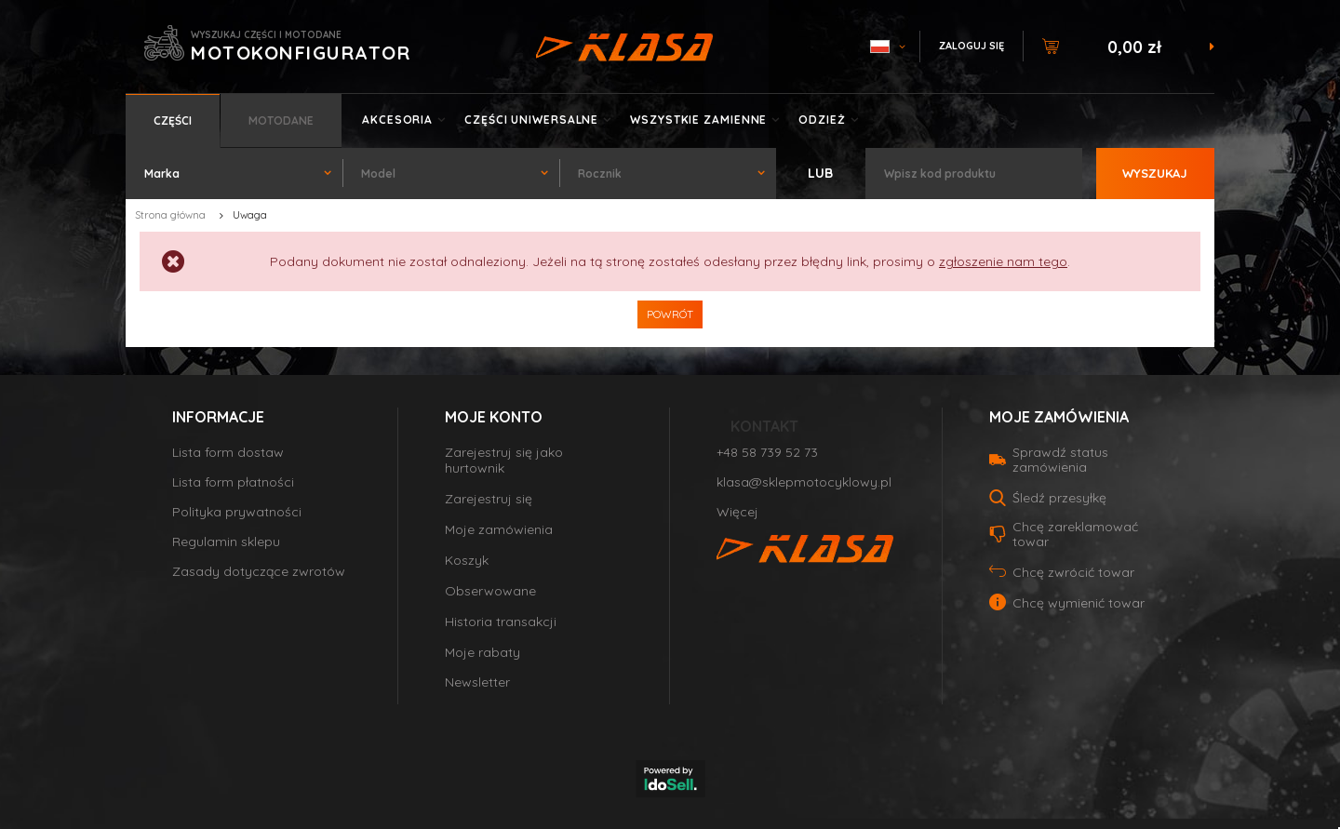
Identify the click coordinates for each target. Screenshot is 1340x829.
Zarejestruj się (488, 499)
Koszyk (467, 560)
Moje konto (494, 417)
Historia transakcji (500, 622)
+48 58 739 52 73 (767, 453)
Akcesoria (397, 120)
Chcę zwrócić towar (1073, 572)
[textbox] (973, 173)
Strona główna (170, 214)
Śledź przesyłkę (1059, 497)
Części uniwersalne (531, 120)
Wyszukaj (1154, 173)
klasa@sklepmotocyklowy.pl (804, 482)
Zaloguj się (971, 45)
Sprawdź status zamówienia (1060, 460)
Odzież (821, 120)
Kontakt (764, 426)
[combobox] (234, 173)
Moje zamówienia (499, 530)
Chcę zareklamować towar (1075, 534)
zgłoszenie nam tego (1003, 261)
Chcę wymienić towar (1078, 602)
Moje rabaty (482, 653)
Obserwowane (490, 591)
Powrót (670, 314)
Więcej (737, 512)
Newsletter (477, 682)
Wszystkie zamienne (698, 120)
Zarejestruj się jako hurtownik (504, 460)
